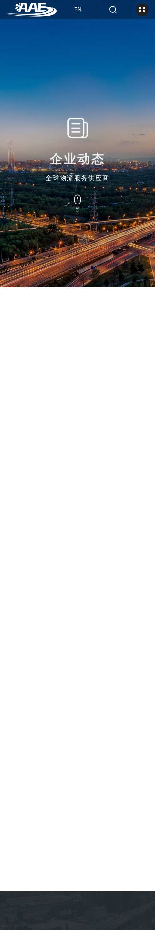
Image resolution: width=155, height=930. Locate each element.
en (77, 9)
